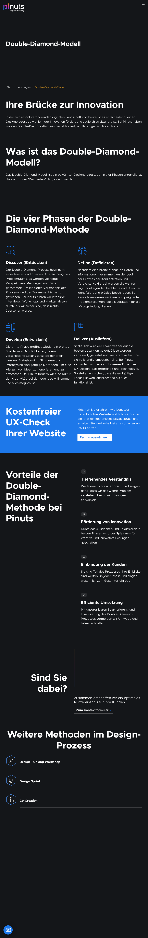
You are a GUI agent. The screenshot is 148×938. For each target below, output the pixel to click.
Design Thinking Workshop (40, 762)
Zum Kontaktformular (93, 710)
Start (10, 87)
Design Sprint (30, 781)
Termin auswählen (95, 437)
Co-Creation (29, 801)
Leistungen (24, 87)
